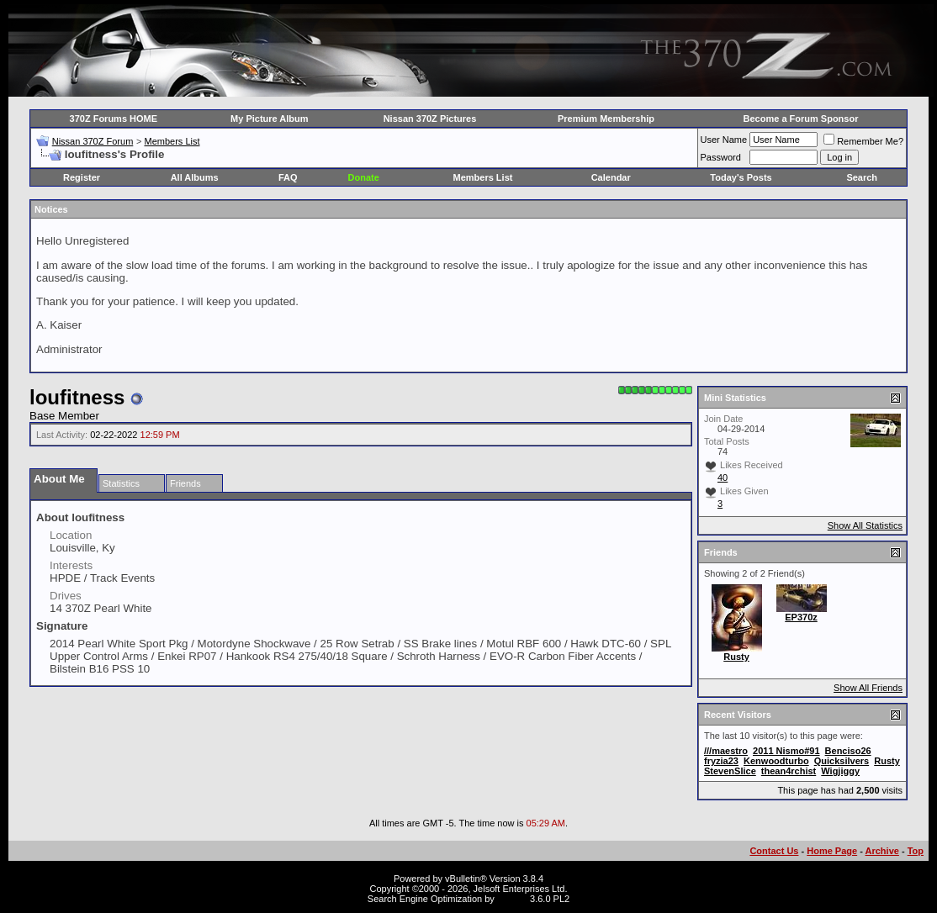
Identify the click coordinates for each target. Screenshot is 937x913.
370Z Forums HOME (114, 118)
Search (861, 177)
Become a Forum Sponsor (801, 118)
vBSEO (512, 899)
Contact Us (773, 851)
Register (81, 177)
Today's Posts (740, 177)
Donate (363, 177)
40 (722, 477)
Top (916, 851)
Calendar (611, 177)
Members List (171, 141)
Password (721, 157)
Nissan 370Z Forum (93, 141)
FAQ (288, 177)
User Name (724, 140)
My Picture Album (269, 118)
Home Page (832, 851)
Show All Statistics (865, 525)
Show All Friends (868, 688)
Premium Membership (606, 118)
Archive (882, 851)
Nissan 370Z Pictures (430, 118)
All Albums (195, 177)
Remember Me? (863, 141)
